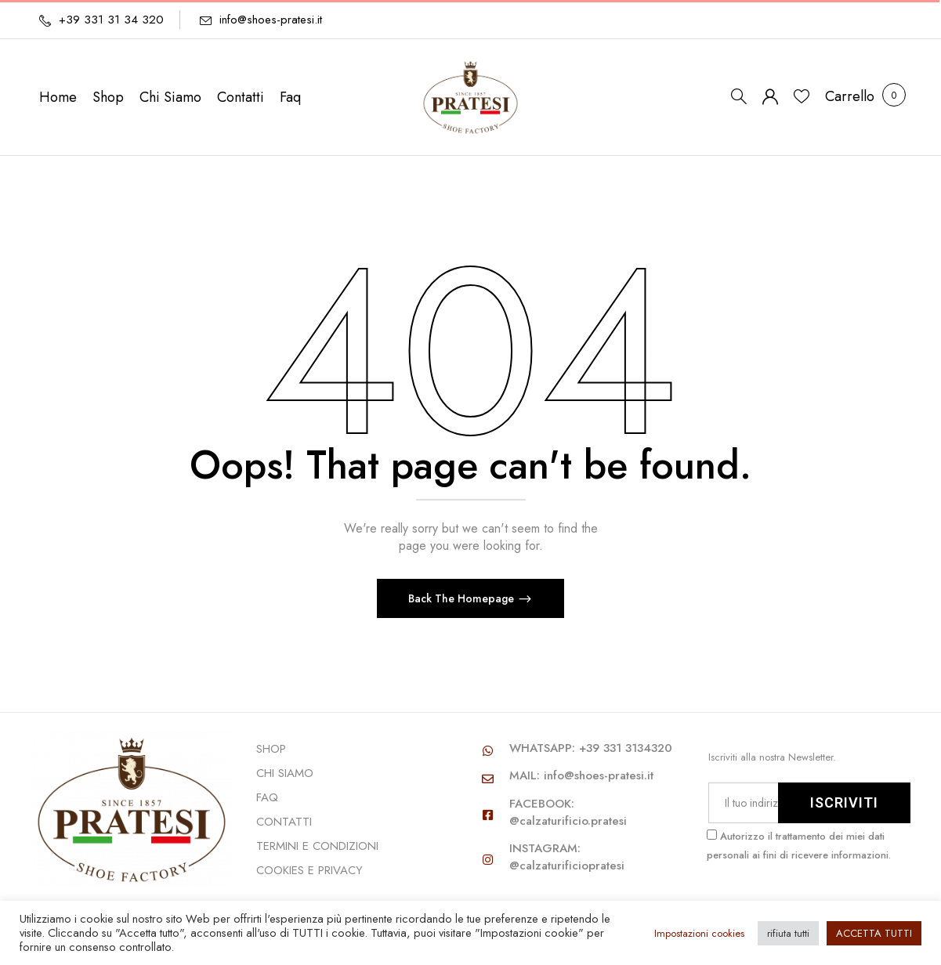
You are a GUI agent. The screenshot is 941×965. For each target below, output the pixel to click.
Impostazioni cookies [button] (699, 933)
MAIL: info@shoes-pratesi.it (581, 775)
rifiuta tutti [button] (788, 933)
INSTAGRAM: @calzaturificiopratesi (566, 857)
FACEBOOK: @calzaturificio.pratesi (568, 812)
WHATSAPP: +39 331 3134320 (590, 748)
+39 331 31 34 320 (111, 19)
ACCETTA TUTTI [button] (874, 933)
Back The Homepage (462, 598)
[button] (849, 97)
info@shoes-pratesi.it (270, 19)
